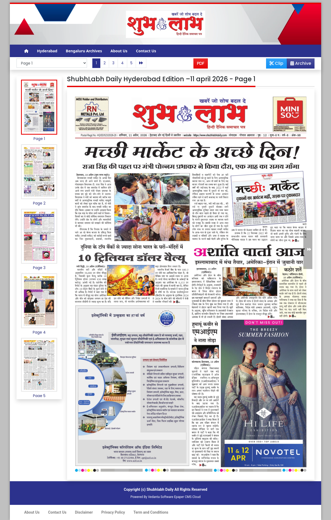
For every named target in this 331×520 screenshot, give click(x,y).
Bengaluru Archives (84, 50)
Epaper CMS (183, 497)
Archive (299, 64)
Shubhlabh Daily (160, 489)
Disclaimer (84, 512)
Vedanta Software (160, 497)
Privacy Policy (113, 512)
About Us (118, 50)
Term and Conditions (151, 512)
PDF (200, 63)
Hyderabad (47, 50)
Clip (276, 63)
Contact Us (146, 50)
